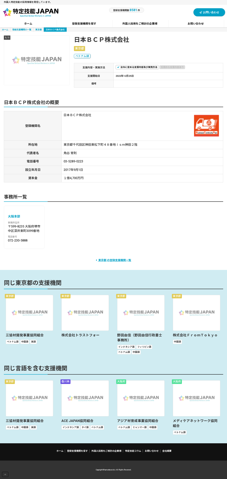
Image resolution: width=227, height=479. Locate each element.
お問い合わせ (209, 12)
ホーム (5, 29)
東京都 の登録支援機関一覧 (113, 260)
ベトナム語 (82, 56)
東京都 (38, 29)
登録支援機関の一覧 (21, 29)
